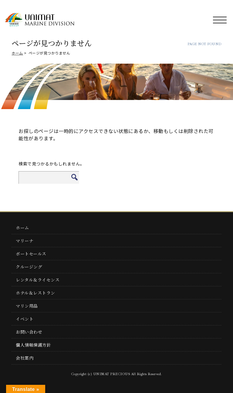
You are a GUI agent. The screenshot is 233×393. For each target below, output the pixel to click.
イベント (24, 319)
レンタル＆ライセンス (37, 280)
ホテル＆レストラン (35, 293)
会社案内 (24, 358)
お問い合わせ (29, 332)
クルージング (29, 267)
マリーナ (24, 241)
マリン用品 (27, 306)
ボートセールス (31, 254)
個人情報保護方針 (33, 345)
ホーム (17, 52)
